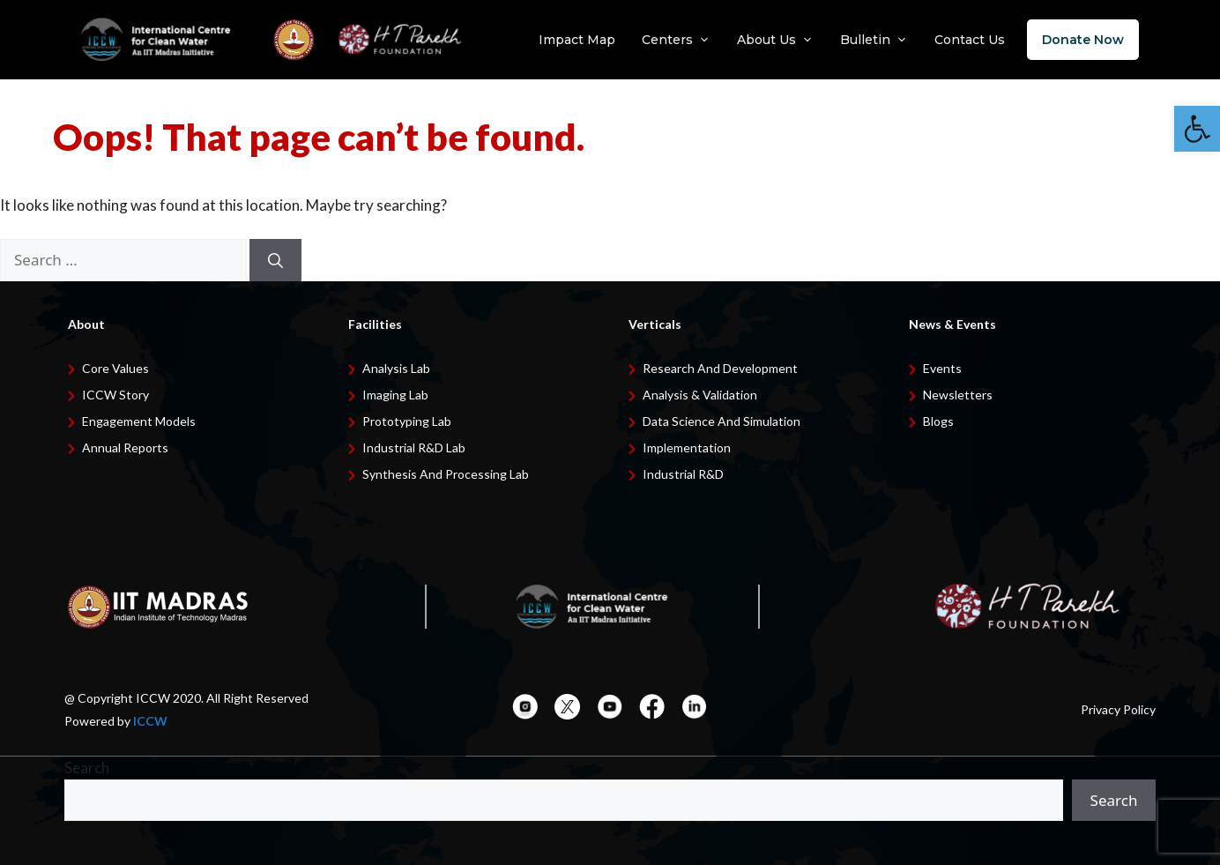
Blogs (938, 421)
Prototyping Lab (406, 421)
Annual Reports (125, 447)
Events (942, 368)
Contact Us (969, 40)
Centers (676, 39)
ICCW (150, 720)
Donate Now (1083, 40)
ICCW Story (115, 394)
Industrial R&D (683, 473)
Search (86, 767)
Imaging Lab (395, 394)
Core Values (115, 368)
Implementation (687, 447)
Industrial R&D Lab (413, 447)
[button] (1197, 129)
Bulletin (874, 39)
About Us (775, 39)
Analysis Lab (396, 368)
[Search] (275, 260)
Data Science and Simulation (721, 421)
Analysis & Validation (700, 394)
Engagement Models (139, 421)
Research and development (720, 368)
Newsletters (958, 394)
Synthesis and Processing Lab (445, 473)
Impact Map (577, 40)
